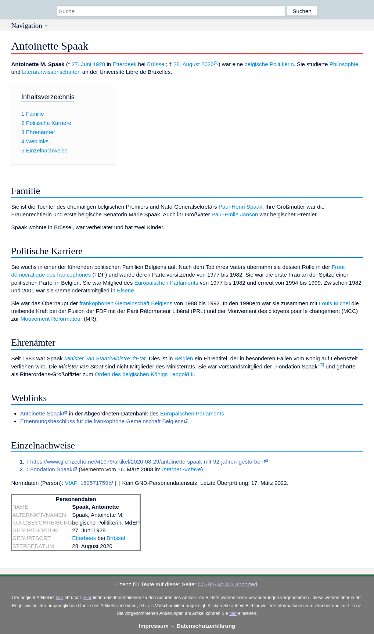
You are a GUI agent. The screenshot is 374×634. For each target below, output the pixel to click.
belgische (256, 64)
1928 (99, 64)
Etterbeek (124, 64)
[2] (321, 365)
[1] (216, 62)
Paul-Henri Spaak (240, 206)
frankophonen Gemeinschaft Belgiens (125, 303)
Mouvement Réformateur (51, 319)
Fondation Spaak (51, 469)
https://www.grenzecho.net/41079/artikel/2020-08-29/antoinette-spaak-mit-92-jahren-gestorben (146, 461)
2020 (207, 64)
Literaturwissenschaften (51, 72)
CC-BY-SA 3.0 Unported (227, 584)
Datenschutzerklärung (206, 626)
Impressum (154, 626)
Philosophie (344, 64)
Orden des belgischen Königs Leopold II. (145, 374)
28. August (186, 64)
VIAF (71, 483)
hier (59, 597)
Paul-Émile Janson (235, 214)
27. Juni (81, 64)
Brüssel (156, 64)
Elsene (125, 290)
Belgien (184, 358)
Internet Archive (181, 469)
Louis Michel (334, 303)
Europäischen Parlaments (166, 283)
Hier (87, 597)
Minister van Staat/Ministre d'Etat (105, 358)
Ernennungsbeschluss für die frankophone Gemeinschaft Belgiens (102, 421)
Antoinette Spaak (41, 413)
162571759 (94, 483)
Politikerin (282, 64)
